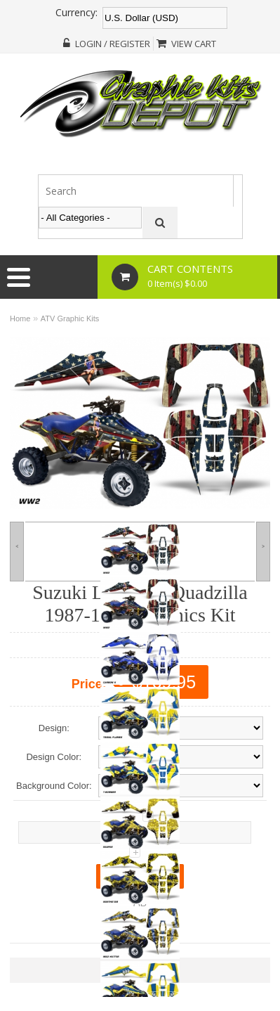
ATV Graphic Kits (70, 318)
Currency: (76, 12)
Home (20, 318)
